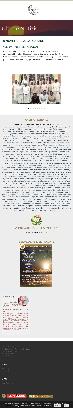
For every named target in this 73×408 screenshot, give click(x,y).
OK (66, 406)
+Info (57, 406)
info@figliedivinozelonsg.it (12, 356)
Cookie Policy (7, 371)
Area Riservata (7, 383)
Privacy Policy (7, 368)
